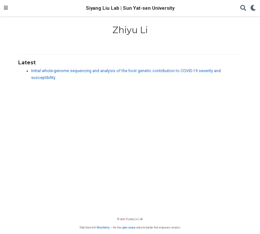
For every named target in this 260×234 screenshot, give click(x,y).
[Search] (243, 8)
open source (129, 227)
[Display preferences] (253, 8)
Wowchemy (103, 227)
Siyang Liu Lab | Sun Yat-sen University (130, 8)
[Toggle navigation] (6, 8)
